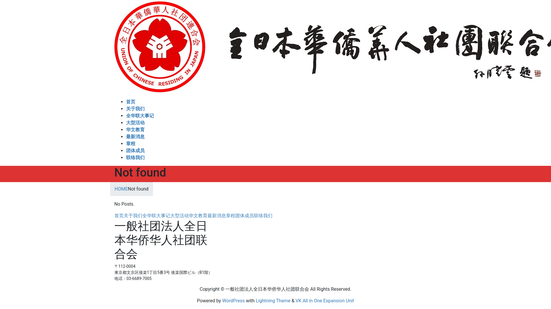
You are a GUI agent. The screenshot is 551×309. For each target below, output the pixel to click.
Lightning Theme (273, 300)
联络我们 (263, 215)
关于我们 (133, 215)
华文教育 (198, 215)
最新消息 (216, 215)
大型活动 (179, 215)
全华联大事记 (156, 215)
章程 (230, 215)
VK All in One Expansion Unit (325, 300)
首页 (119, 215)
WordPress (233, 300)
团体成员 (244, 215)
